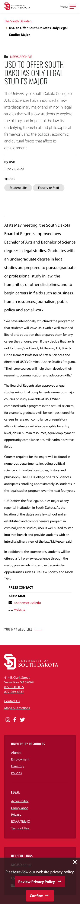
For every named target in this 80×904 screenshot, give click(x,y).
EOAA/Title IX (20, 821)
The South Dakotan (18, 21)
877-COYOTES (14, 687)
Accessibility (20, 801)
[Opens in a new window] (8, 720)
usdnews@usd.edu (27, 603)
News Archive (21, 57)
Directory (17, 766)
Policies (16, 773)
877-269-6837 (14, 692)
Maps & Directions (17, 708)
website (19, 609)
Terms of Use (20, 828)
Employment (20, 759)
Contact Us (12, 701)
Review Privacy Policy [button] (36, 881)
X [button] (74, 862)
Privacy (16, 815)
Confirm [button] (36, 895)
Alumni (16, 753)
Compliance (19, 808)
